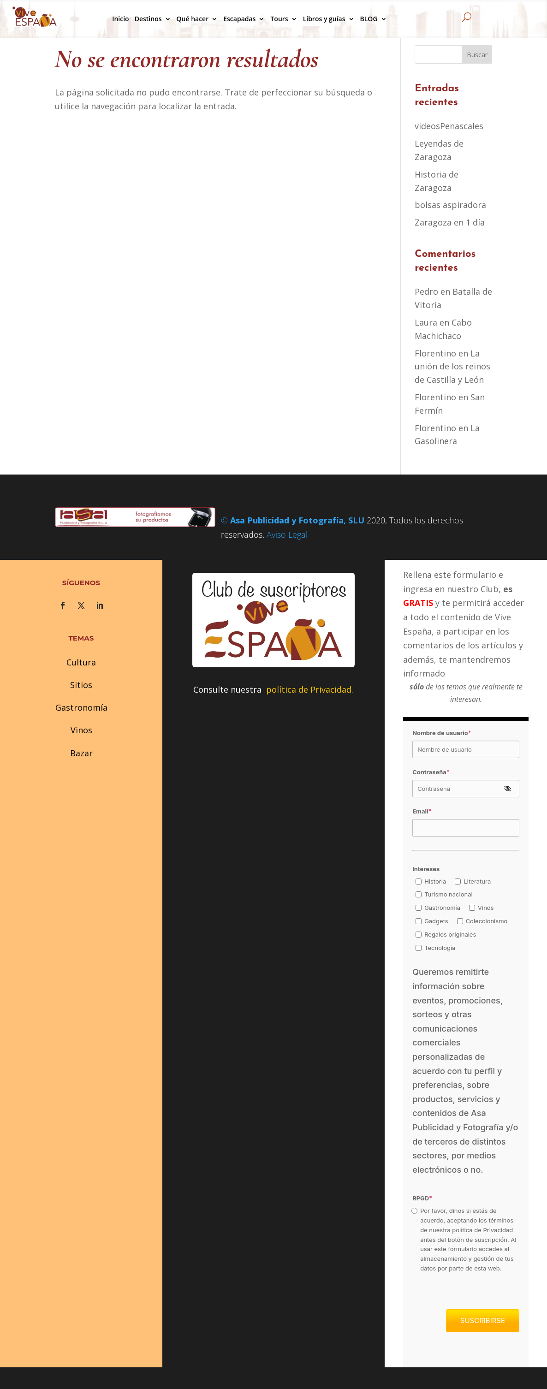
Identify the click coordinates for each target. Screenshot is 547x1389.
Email (421, 811)
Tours (279, 18)
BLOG (369, 18)
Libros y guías (324, 18)
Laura (426, 322)
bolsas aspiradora (450, 204)
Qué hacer (193, 18)
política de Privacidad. (309, 689)
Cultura (81, 662)
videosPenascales (449, 125)
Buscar (477, 54)
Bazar (81, 753)
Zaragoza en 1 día (450, 222)
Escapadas (239, 18)
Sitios (81, 684)
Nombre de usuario (441, 732)
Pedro (426, 291)
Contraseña (431, 772)
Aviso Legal (287, 534)
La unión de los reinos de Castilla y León (452, 367)
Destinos (148, 18)
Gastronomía (81, 707)
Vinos (81, 730)
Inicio (120, 18)
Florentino (435, 353)
